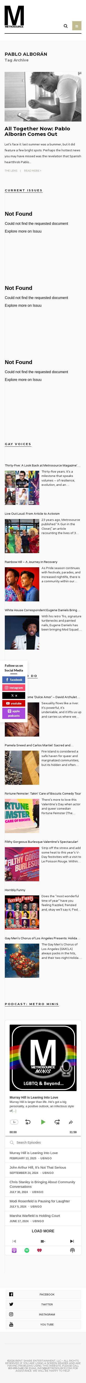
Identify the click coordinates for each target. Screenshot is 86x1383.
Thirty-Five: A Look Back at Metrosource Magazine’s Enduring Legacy (42, 466)
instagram (14, 687)
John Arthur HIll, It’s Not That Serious (38, 1167)
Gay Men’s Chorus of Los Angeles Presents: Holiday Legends (42, 939)
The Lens (11, 170)
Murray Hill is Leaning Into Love (34, 1153)
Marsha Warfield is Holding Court (35, 1216)
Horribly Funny (15, 890)
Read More (32, 170)
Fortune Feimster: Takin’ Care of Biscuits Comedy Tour (43, 793)
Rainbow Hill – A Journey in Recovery (31, 562)
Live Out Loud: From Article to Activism (32, 514)
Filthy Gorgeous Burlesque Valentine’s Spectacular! (41, 842)
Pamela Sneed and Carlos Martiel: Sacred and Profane (37, 746)
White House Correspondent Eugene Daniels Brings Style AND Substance (42, 610)
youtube (14, 703)
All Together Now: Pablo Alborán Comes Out (37, 131)
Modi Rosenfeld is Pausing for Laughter (40, 1201)
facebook (14, 679)
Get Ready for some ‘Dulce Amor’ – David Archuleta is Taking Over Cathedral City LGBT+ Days (42, 697)
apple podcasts (14, 713)
